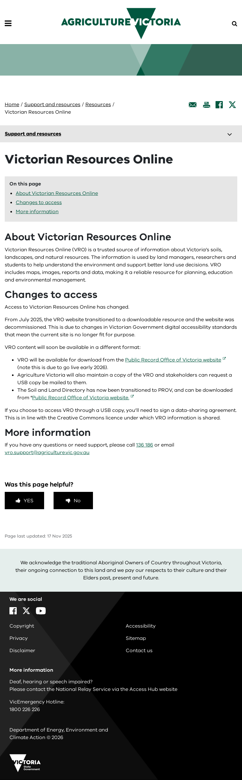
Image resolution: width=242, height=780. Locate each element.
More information (37, 211)
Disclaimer (22, 650)
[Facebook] (219, 104)
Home (12, 104)
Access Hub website (153, 689)
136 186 (144, 444)
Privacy (18, 638)
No (77, 500)
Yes (28, 500)
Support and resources (52, 104)
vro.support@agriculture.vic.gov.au (47, 452)
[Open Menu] (8, 24)
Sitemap (136, 638)
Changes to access (39, 202)
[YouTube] (41, 610)
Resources (98, 104)
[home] (121, 23)
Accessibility (141, 626)
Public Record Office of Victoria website (173, 359)
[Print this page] (206, 105)
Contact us (139, 650)
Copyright (21, 626)
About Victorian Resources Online (57, 193)
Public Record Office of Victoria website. (80, 397)
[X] (232, 104)
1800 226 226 (24, 709)
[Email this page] (192, 105)
